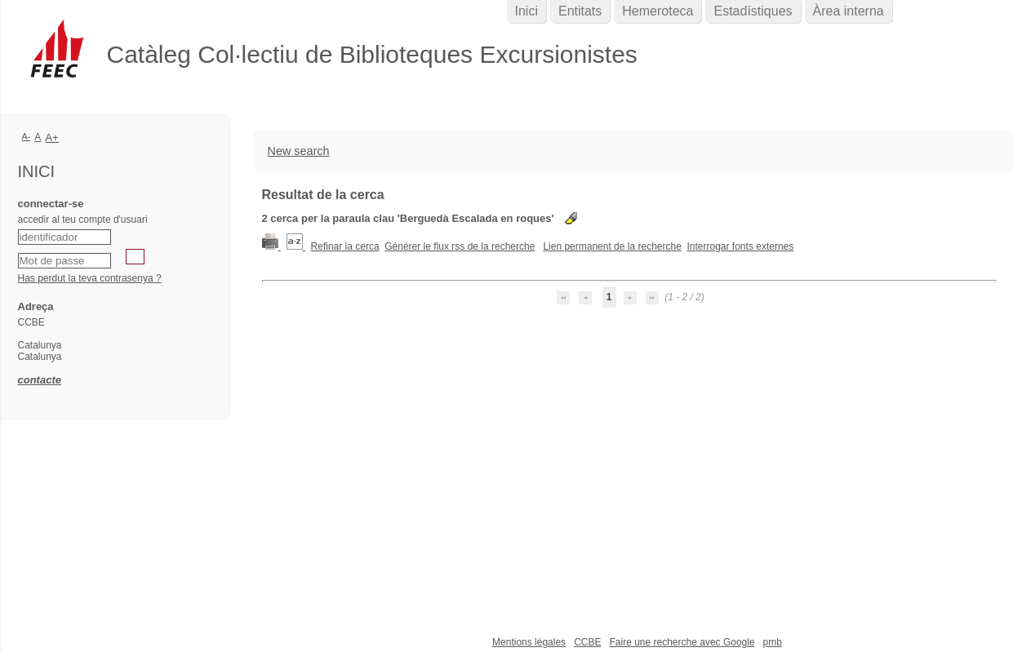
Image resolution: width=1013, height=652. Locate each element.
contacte (39, 380)
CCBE (587, 642)
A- (26, 136)
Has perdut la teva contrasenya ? (90, 278)
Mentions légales (529, 642)
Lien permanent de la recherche (612, 246)
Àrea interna (848, 11)
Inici (526, 11)
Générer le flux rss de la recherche (459, 246)
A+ (52, 137)
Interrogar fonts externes (740, 246)
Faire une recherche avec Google (681, 642)
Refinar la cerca (345, 246)
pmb (772, 642)
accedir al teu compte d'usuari (83, 219)
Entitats (580, 11)
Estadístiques (752, 11)
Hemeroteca (657, 11)
